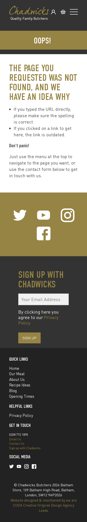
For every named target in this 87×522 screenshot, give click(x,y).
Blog (13, 390)
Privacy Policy (21, 415)
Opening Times (21, 396)
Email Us (15, 439)
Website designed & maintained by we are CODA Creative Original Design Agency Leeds (44, 505)
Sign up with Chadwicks (25, 448)
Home (14, 368)
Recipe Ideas (19, 385)
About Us (17, 379)
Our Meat (17, 373)
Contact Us (16, 443)
